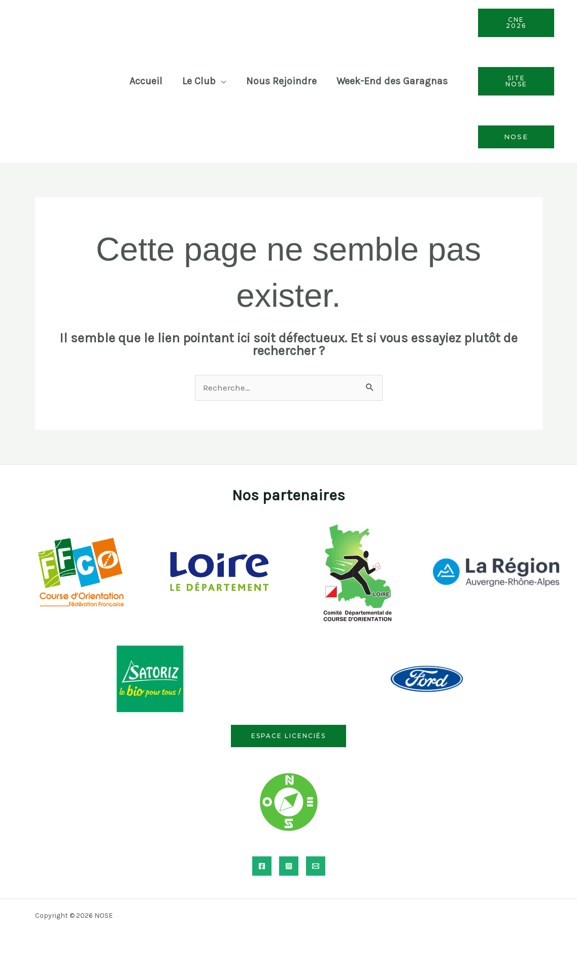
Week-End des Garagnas (392, 81)
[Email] (315, 866)
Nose (516, 137)
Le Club (199, 81)
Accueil (145, 81)
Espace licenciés (288, 736)
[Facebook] (261, 866)
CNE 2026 (516, 22)
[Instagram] (288, 866)
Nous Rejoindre (281, 81)
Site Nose (516, 81)
